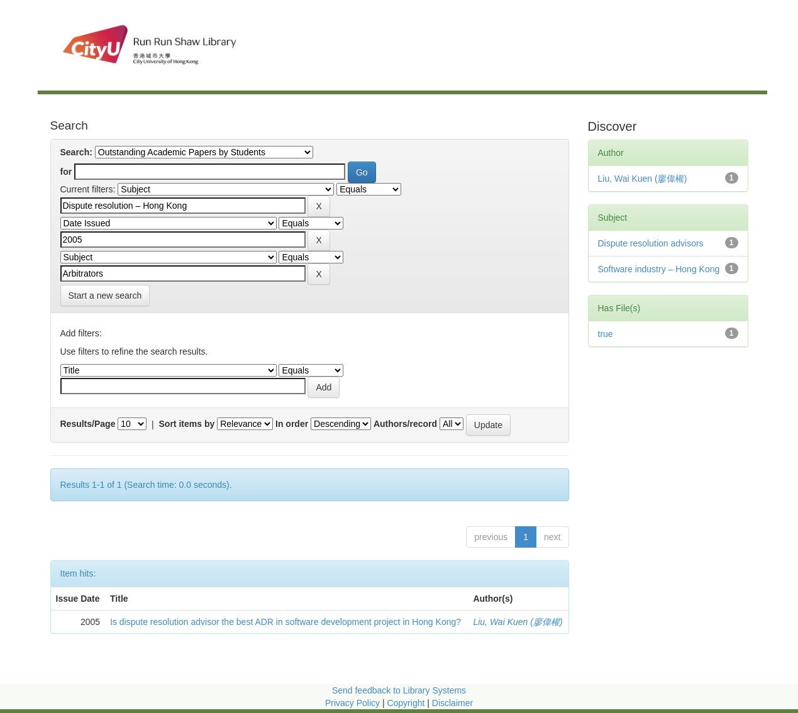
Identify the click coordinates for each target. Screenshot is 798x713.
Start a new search (105, 295)
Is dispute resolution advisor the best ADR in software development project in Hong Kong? (285, 622)
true (605, 334)
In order (291, 424)
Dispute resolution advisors (651, 243)
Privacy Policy (352, 703)
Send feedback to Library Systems (399, 690)
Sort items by (187, 424)
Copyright (407, 703)
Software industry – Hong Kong (659, 269)
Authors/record (405, 424)
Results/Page (88, 424)
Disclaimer (452, 703)
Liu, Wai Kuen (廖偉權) (517, 622)
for (66, 172)
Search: (76, 152)
